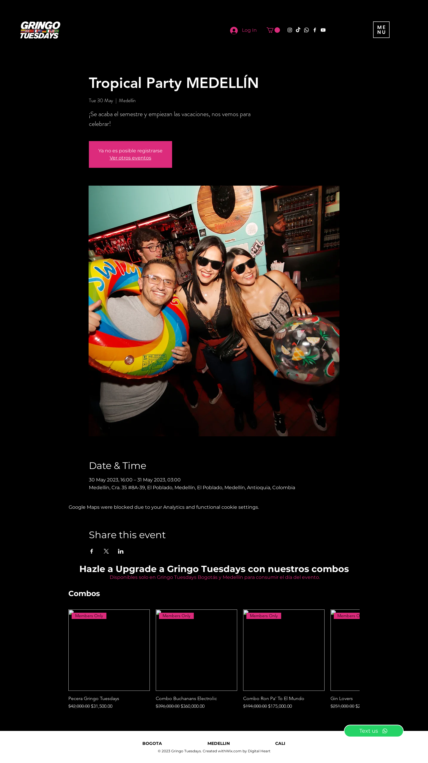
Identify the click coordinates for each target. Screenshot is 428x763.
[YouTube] (323, 30)
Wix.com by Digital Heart (248, 751)
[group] (214, 659)
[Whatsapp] (306, 30)
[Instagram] (290, 30)
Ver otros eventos (130, 158)
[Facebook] (315, 30)
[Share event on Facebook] (92, 551)
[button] (273, 30)
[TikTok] (298, 30)
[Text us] (374, 731)
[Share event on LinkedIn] (121, 551)
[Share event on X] (106, 551)
